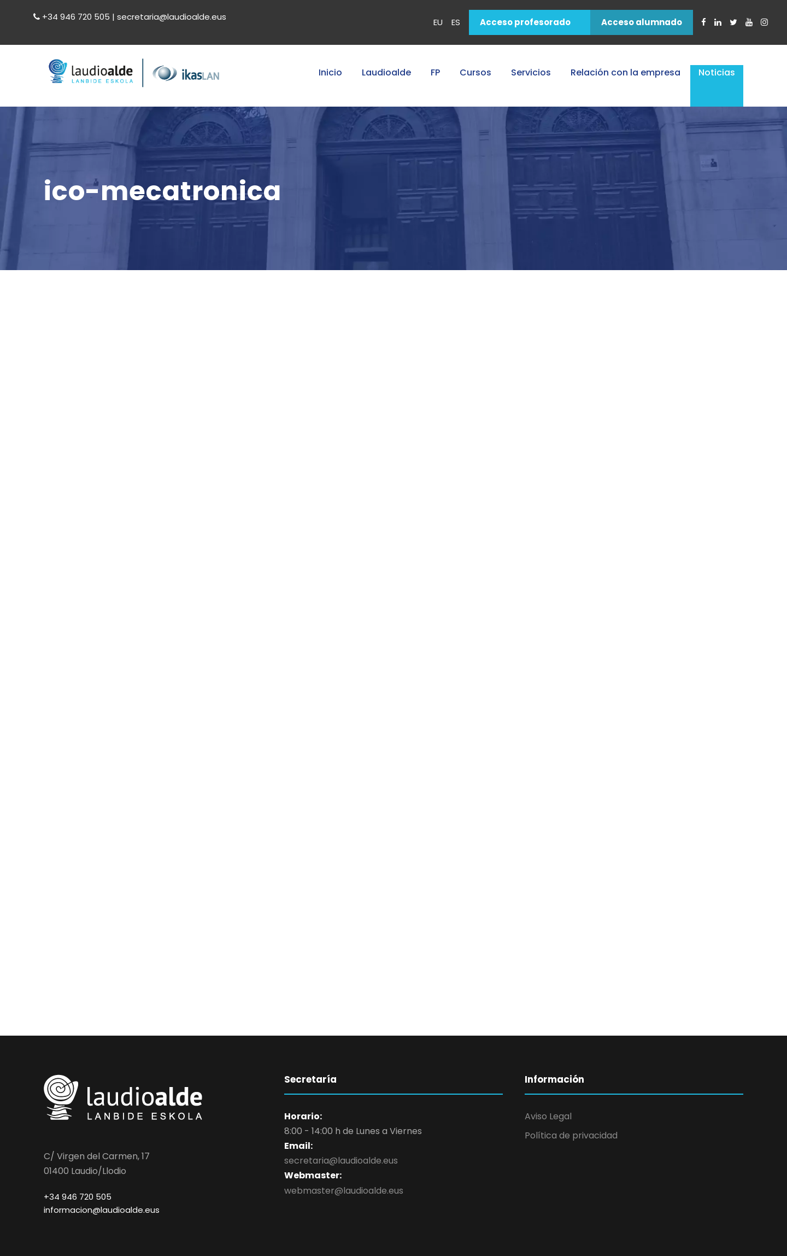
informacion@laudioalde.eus (102, 1210)
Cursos (475, 72)
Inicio (330, 72)
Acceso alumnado (641, 22)
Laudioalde (386, 72)
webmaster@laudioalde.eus (343, 1190)
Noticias (716, 72)
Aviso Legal (548, 1116)
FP (435, 72)
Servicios (531, 72)
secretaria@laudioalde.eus (341, 1160)
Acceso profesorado (525, 22)
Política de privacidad (571, 1135)
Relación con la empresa (625, 72)
